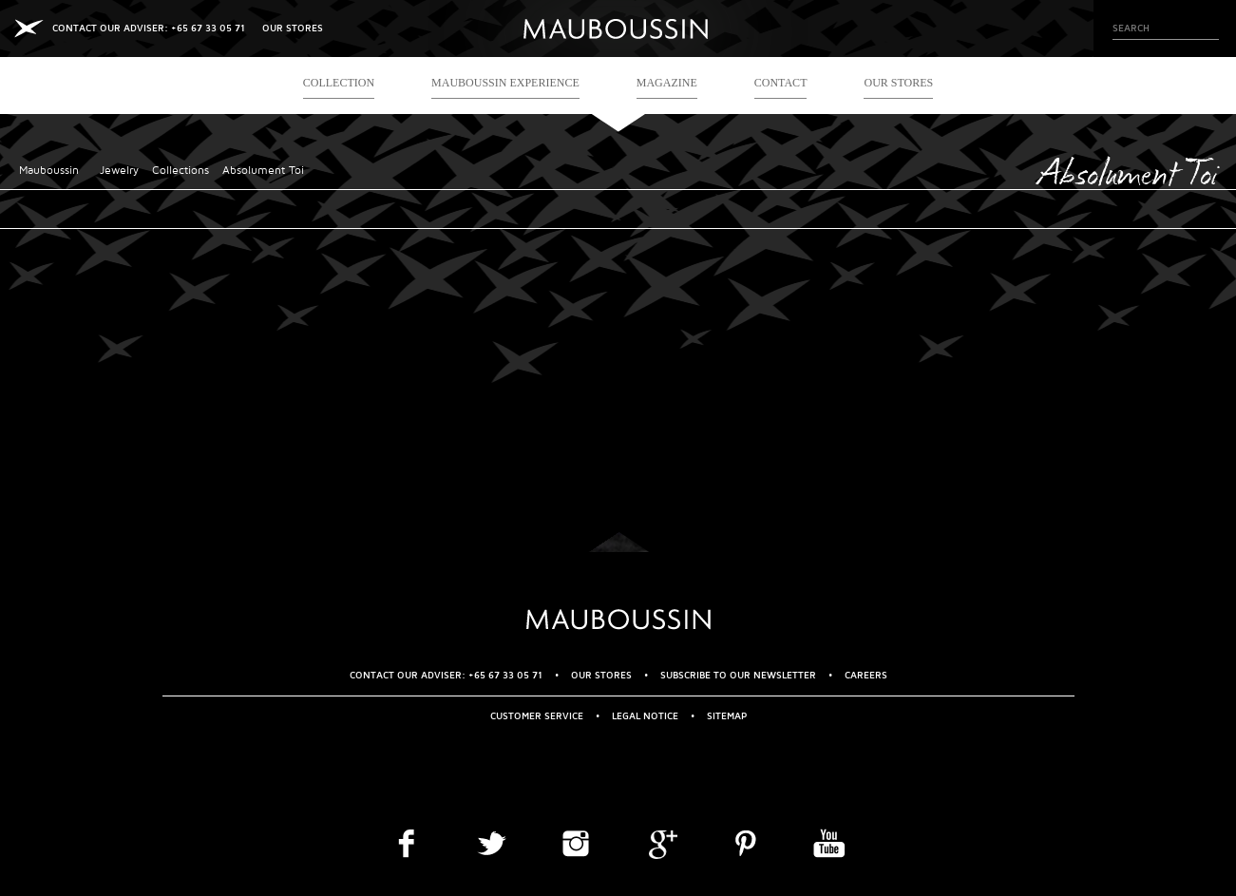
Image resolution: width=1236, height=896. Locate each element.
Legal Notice (645, 716)
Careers (866, 675)
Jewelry (119, 170)
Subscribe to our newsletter (738, 675)
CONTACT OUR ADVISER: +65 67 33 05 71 (148, 28)
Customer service (536, 716)
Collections (180, 170)
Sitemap (727, 716)
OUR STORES (292, 28)
